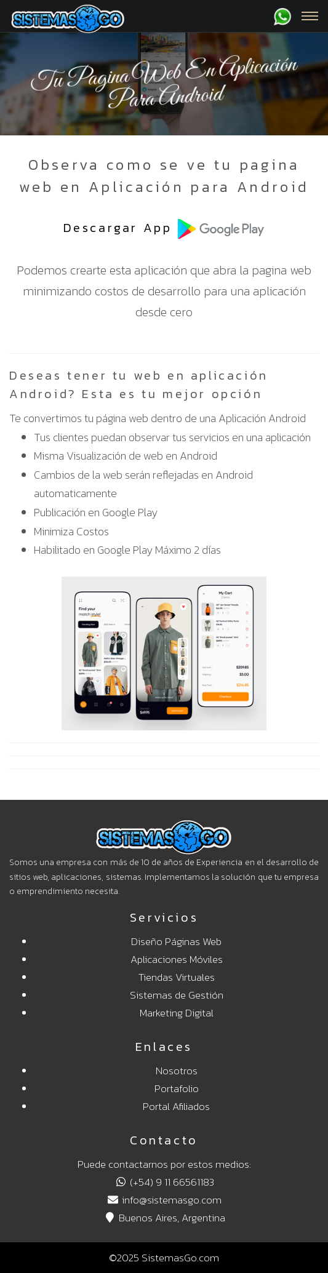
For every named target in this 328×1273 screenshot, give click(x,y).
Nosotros (177, 1071)
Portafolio (176, 1088)
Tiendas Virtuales (176, 977)
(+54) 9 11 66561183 (164, 1182)
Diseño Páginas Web (176, 941)
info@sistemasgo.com (164, 1200)
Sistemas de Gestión (176, 995)
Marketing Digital (177, 1013)
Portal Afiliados (176, 1106)
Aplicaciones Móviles (176, 959)
